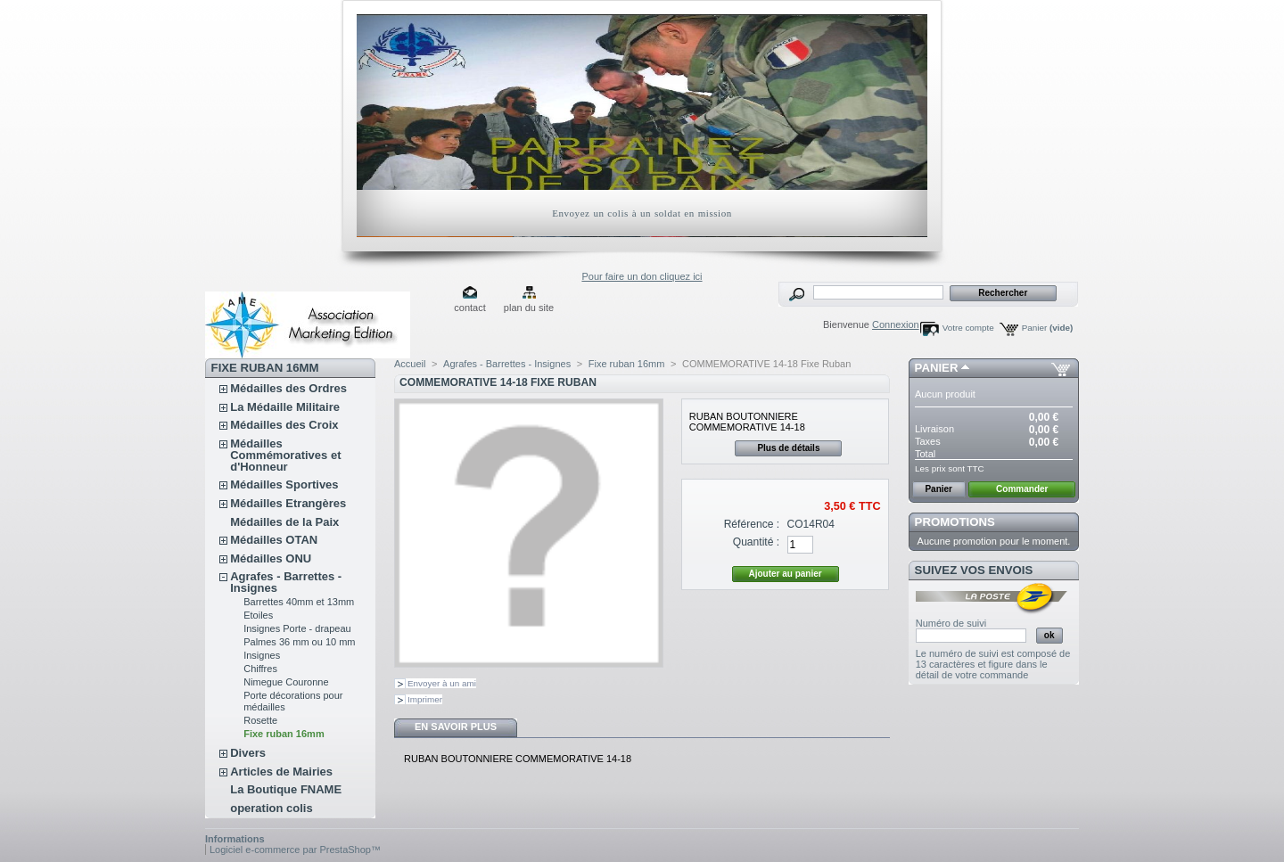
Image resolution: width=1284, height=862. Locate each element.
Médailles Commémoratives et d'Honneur (285, 455)
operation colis (271, 808)
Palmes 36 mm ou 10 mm (299, 641)
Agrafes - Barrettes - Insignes (286, 582)
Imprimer (424, 699)
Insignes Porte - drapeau (296, 628)
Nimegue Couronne (285, 682)
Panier (1048, 327)
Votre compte (968, 327)
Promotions (955, 522)
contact (469, 307)
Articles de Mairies (281, 771)
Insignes (261, 655)
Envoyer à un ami (441, 683)
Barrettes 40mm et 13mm (298, 601)
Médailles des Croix (284, 424)
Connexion (895, 324)
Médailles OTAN (273, 539)
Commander (1022, 489)
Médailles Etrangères (288, 503)
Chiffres (260, 668)
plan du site (529, 307)
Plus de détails (788, 448)
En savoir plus (456, 726)
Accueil (409, 363)
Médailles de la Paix (284, 522)
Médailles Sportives (284, 484)
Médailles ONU (270, 558)
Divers (248, 752)
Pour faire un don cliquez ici (641, 276)
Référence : (752, 524)
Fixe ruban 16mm (283, 733)
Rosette (260, 720)
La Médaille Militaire (285, 407)
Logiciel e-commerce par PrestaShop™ (295, 849)
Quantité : (756, 542)
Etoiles (258, 615)
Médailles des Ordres (288, 388)
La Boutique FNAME (286, 789)
